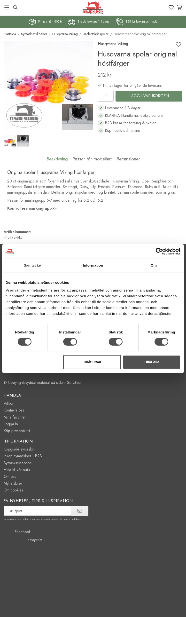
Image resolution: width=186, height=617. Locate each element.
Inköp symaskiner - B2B (23, 456)
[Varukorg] (179, 7)
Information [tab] (93, 265)
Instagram (23, 540)
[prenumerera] (79, 511)
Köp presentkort (17, 431)
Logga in (11, 424)
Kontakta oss (14, 410)
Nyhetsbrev (13, 483)
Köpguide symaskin (19, 449)
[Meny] (6, 7)
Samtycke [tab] (32, 265)
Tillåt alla (151, 362)
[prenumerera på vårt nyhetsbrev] (37, 511)
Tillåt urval (92, 362)
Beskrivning (57, 158)
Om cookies (13, 490)
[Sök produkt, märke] (15, 7)
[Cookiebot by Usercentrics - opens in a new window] (159, 251)
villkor (77, 382)
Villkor (9, 403)
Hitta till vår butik (17, 470)
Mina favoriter (15, 417)
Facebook (17, 532)
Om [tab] (154, 265)
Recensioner (128, 158)
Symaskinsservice (17, 463)
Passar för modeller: (92, 158)
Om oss (10, 476)
